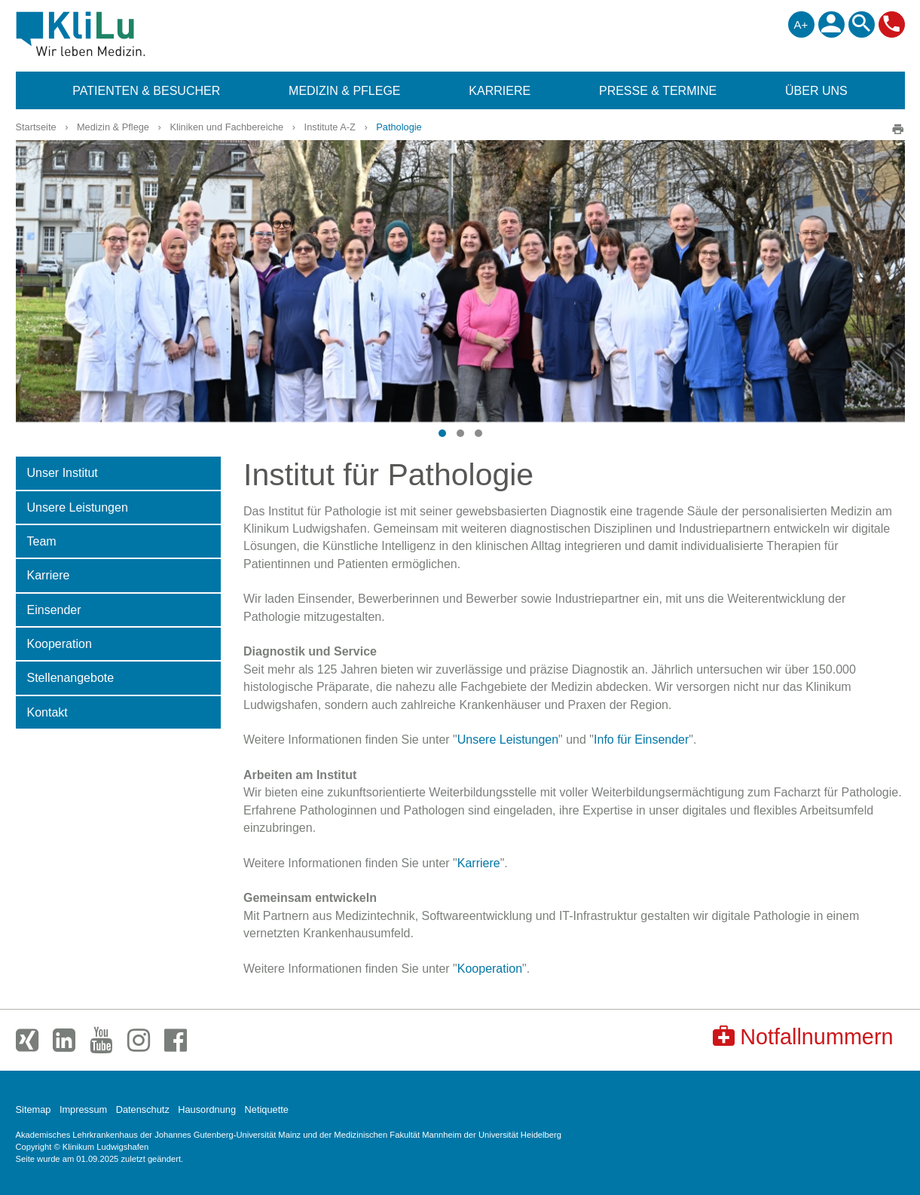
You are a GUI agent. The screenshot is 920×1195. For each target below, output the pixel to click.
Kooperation (489, 968)
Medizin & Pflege (113, 127)
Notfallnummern (803, 1036)
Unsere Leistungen (507, 739)
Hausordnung (207, 1109)
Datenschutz (143, 1109)
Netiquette (267, 1109)
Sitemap (33, 1109)
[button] (442, 433)
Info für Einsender (641, 739)
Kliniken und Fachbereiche (226, 127)
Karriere (478, 863)
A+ (801, 24)
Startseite (36, 127)
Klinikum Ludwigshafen (115, 34)
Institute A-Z (330, 127)
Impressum (83, 1109)
